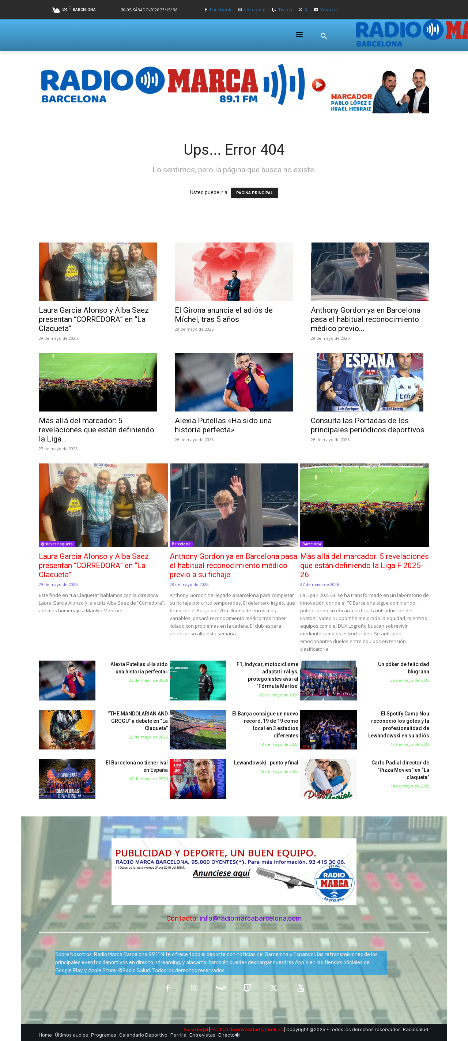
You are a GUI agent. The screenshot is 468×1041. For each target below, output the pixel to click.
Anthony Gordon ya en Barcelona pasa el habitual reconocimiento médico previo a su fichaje (233, 565)
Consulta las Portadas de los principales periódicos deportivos (367, 425)
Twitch (285, 9)
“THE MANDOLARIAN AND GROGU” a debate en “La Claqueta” (138, 721)
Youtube (329, 9)
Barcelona (181, 543)
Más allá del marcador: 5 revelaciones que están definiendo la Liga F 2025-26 (364, 565)
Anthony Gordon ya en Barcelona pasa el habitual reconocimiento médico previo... (365, 319)
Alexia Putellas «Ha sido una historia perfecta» (223, 425)
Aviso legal (196, 1029)
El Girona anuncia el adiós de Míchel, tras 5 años (224, 315)
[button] (324, 36)
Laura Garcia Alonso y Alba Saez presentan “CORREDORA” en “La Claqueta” (94, 319)
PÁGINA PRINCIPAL (254, 193)
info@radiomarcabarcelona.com (251, 918)
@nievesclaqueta (57, 543)
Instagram (254, 9)
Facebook (220, 9)
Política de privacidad (235, 1029)
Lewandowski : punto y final (266, 763)
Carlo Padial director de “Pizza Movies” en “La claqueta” (400, 770)
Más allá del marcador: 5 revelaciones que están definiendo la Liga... (96, 429)
